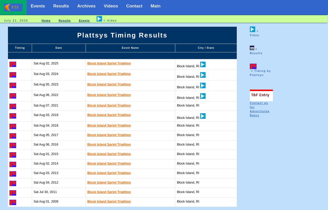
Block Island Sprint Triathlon (109, 63)
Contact (134, 6)
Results (61, 6)
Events (38, 6)
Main (156, 6)
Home (46, 20)
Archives (86, 6)
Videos (111, 6)
